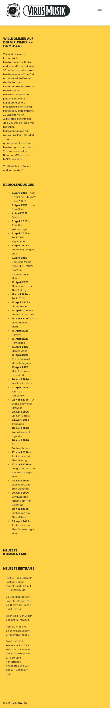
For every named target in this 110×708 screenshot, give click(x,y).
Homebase (18, 343)
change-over (19, 306)
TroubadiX (18, 423)
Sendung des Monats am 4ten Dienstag (21, 501)
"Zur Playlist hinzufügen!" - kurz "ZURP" (23, 197)
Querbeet (17, 217)
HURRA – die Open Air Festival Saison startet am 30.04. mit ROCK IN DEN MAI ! (19, 584)
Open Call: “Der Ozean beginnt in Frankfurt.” (19, 618)
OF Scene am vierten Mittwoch (23, 403)
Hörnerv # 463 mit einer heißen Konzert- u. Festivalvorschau (19, 630)
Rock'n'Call (18, 298)
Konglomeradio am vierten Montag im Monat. (23, 472)
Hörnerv (16, 334)
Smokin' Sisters (21, 415)
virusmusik (20, 703)
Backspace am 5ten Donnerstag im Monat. (23, 529)
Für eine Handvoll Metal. (23, 322)
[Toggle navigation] (99, 10)
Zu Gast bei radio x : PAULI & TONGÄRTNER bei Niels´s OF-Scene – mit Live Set (18, 603)
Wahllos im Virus (22, 383)
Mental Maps (19, 351)
